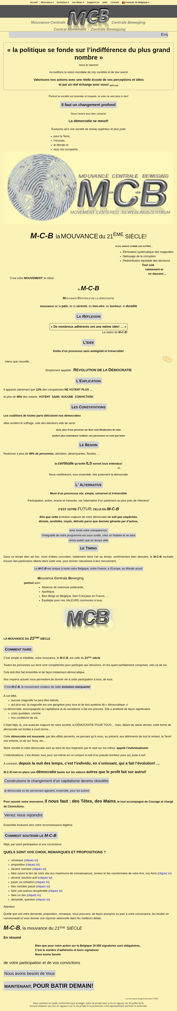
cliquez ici (31, 860)
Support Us (93, 2)
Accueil (34, 2)
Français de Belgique (136, 2)
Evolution (63, 2)
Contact (115, 2)
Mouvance (48, 2)
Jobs (105, 2)
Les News (79, 2)
